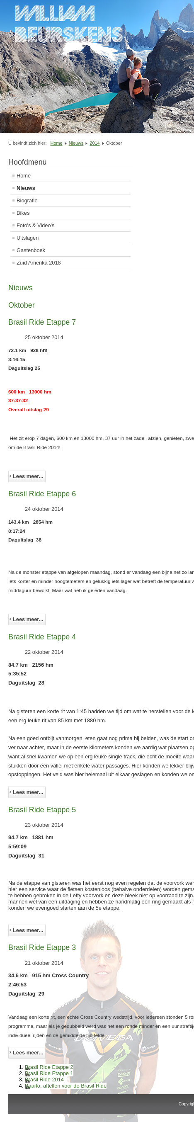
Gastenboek (31, 250)
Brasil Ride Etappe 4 (42, 637)
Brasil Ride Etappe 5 (42, 810)
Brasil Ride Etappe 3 (42, 947)
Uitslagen (28, 238)
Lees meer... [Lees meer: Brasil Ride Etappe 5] (28, 930)
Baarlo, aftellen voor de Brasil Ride (66, 1086)
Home (24, 175)
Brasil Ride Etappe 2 (49, 1067)
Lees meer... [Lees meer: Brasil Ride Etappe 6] (28, 619)
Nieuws (26, 188)
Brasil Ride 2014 (44, 1079)
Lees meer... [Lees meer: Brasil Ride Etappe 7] (28, 476)
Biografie (27, 200)
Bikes (23, 213)
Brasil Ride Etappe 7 (42, 322)
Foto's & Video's (35, 225)
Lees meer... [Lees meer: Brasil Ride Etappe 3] (28, 1052)
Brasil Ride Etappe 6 (42, 494)
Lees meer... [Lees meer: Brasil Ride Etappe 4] (28, 792)
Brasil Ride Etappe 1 (49, 1073)
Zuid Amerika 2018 (39, 263)
